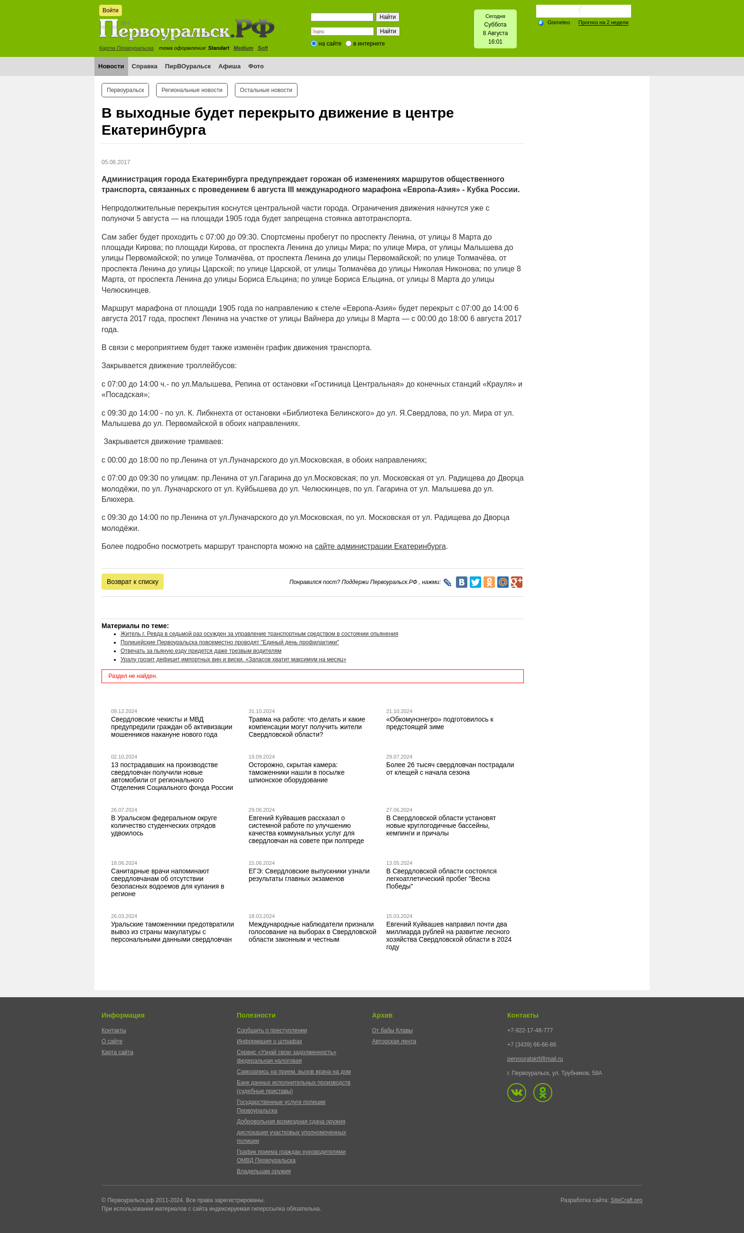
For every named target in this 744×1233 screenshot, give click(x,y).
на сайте (330, 43)
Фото (256, 66)
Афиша (229, 66)
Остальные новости (266, 90)
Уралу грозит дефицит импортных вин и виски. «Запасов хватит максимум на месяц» (233, 659)
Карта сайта (117, 1052)
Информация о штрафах (269, 1041)
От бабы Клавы (392, 1030)
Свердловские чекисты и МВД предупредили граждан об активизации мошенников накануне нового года (171, 726)
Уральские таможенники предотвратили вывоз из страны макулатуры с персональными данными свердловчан (172, 931)
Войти (110, 10)
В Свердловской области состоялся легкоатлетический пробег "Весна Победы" (441, 878)
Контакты (114, 1030)
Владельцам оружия (264, 1171)
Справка (145, 66)
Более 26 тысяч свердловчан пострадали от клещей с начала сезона (450, 768)
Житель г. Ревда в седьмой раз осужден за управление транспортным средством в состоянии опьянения (259, 633)
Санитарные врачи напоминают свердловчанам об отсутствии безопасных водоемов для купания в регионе (167, 882)
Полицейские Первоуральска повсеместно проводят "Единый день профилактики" (230, 642)
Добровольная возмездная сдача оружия (291, 1121)
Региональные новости (191, 90)
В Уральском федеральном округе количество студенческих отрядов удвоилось (164, 825)
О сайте (112, 1041)
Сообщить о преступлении (272, 1030)
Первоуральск (125, 90)
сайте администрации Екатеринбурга (380, 546)
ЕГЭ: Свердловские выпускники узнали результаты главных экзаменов (309, 874)
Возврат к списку (132, 581)
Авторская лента (394, 1041)
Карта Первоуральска (126, 48)
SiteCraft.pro (626, 1200)
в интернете (369, 43)
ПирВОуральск (188, 66)
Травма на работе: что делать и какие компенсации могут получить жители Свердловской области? (307, 726)
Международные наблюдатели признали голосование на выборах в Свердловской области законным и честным (312, 931)
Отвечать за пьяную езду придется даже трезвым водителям (201, 651)
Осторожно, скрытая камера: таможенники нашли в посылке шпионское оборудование (296, 772)
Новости (111, 66)
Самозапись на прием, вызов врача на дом (294, 1071)
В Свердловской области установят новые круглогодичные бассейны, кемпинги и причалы (441, 825)
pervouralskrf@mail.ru (535, 1059)
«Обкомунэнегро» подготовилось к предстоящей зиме (439, 723)
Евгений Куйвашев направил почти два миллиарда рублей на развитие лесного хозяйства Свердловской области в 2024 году (449, 935)
